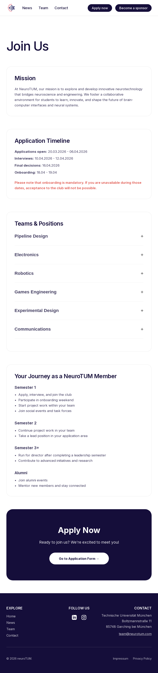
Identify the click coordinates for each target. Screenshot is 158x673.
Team (10, 629)
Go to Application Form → (79, 559)
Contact (12, 635)
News (10, 623)
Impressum (120, 658)
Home (11, 616)
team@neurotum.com (135, 634)
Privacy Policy (142, 658)
